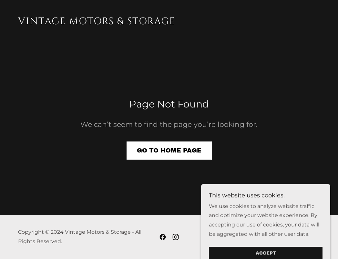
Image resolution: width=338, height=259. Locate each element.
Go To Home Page (169, 150)
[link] (96, 22)
